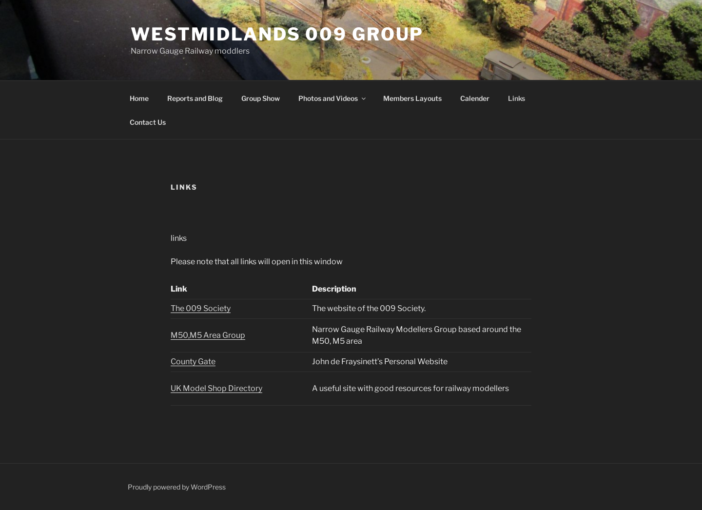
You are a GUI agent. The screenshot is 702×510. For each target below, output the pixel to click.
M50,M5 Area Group (208, 335)
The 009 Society (201, 308)
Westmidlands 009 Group (277, 34)
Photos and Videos (332, 98)
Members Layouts (412, 98)
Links (516, 98)
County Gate (193, 361)
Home (139, 98)
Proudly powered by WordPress (177, 487)
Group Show (260, 98)
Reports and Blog (195, 98)
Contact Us (148, 122)
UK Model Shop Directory (216, 388)
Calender (474, 98)
